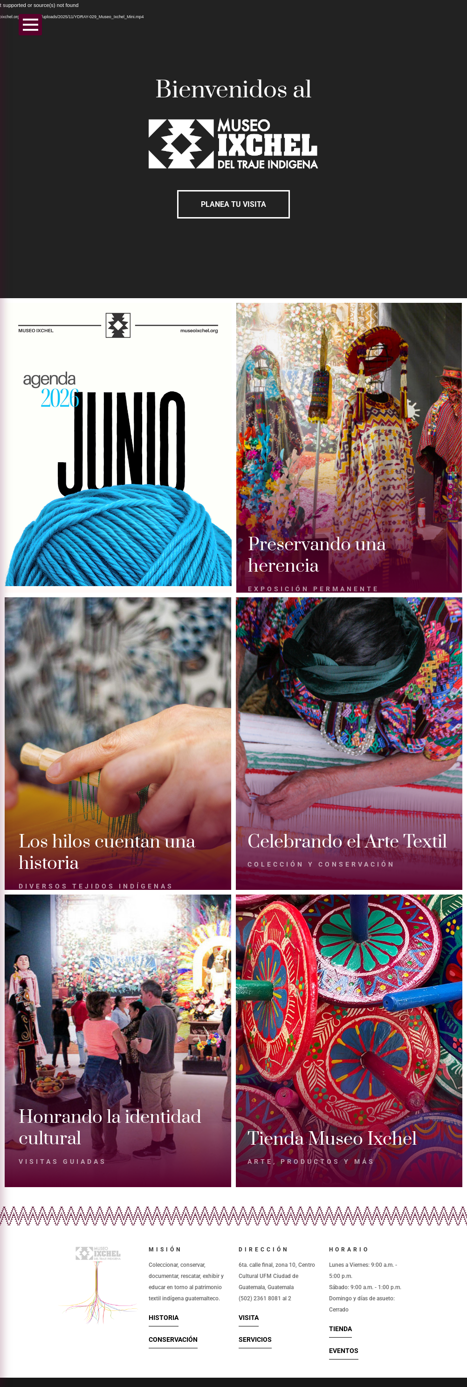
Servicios (255, 1339)
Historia (164, 1317)
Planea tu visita (233, 204)
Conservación (173, 1339)
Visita (249, 1317)
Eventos (343, 1350)
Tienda (340, 1328)
